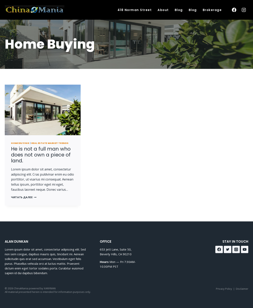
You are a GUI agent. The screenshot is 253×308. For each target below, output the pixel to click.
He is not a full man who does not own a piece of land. (41, 154)
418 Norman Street (135, 10)
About (163, 10)
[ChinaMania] (34, 10)
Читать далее (23, 197)
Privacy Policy (224, 288)
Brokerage (212, 10)
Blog (179, 10)
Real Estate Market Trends (50, 143)
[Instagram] (243, 10)
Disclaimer (242, 288)
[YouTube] (244, 249)
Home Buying (20, 143)
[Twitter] (227, 249)
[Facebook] (234, 10)
